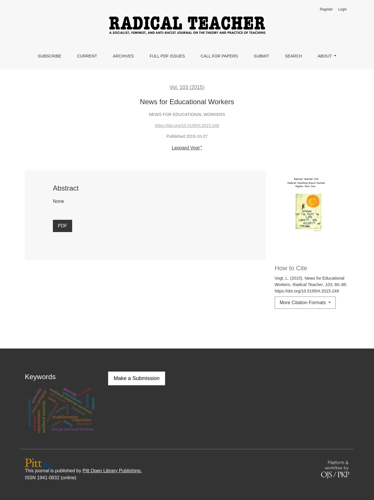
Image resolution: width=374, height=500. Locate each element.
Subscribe (49, 56)
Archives (123, 56)
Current (87, 56)
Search (293, 56)
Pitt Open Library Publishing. (112, 470)
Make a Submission (137, 378)
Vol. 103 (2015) (186, 87)
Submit (261, 56)
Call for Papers (219, 56)
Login (342, 9)
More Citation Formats (303, 302)
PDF (62, 225)
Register (326, 9)
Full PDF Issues (167, 56)
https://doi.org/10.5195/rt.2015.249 (187, 125)
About (325, 56)
